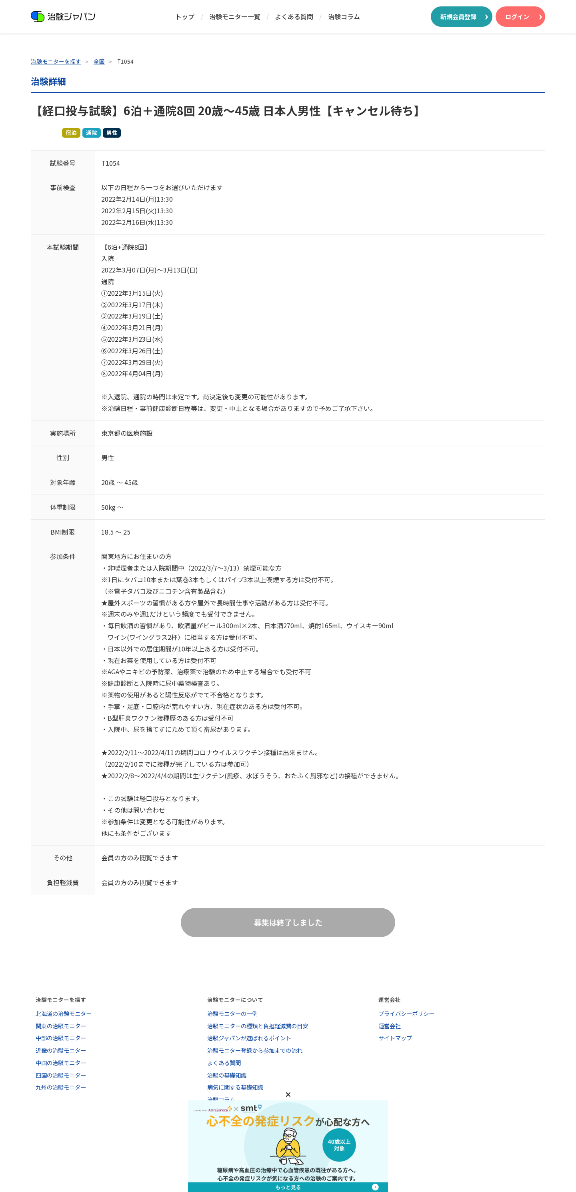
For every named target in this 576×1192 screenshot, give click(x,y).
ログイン (517, 16)
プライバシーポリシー (406, 1013)
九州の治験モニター (61, 1087)
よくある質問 (294, 16)
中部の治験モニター (61, 1038)
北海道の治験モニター (64, 1013)
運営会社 (389, 1026)
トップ (184, 16)
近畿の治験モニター (61, 1050)
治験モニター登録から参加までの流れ (254, 1050)
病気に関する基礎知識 (235, 1087)
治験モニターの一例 (232, 1013)
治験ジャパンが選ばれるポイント (249, 1038)
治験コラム (344, 16)
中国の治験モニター (61, 1062)
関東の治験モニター (61, 1026)
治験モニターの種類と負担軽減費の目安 (257, 1026)
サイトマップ (395, 1038)
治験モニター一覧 (234, 16)
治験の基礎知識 (226, 1075)
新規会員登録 (458, 16)
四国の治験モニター (61, 1075)
